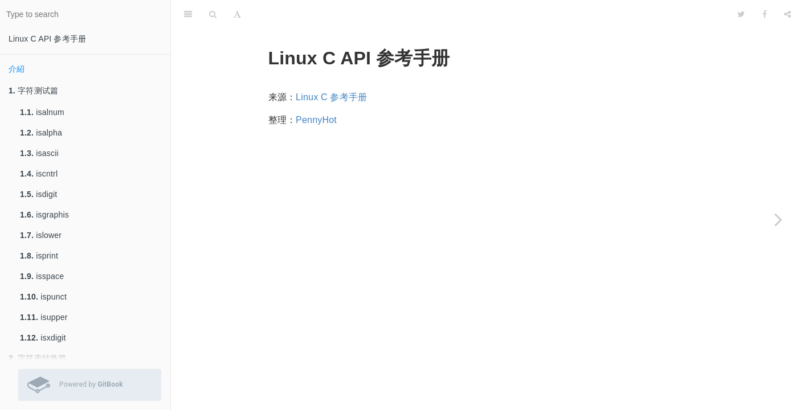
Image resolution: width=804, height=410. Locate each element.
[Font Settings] (237, 14)
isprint (39, 255)
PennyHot (316, 120)
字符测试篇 (33, 90)
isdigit (38, 194)
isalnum (42, 112)
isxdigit (43, 337)
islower (41, 235)
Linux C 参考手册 (331, 97)
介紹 (17, 68)
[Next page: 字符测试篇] (778, 219)
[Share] (787, 14)
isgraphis (44, 214)
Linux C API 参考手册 (47, 38)
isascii (39, 153)
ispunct (43, 296)
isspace (42, 276)
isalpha (41, 132)
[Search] (213, 14)
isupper (44, 317)
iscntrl (39, 173)
